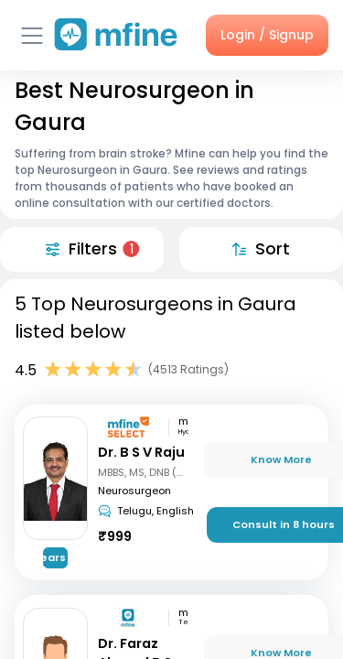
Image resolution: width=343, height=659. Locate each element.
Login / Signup (267, 35)
